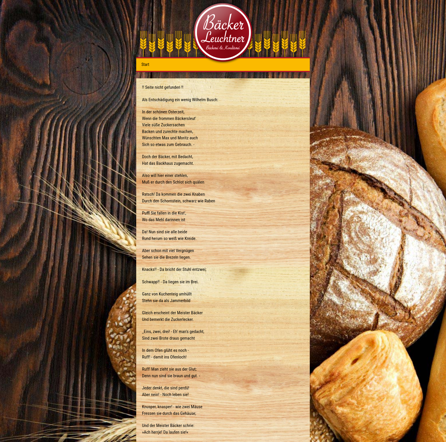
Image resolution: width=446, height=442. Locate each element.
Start (145, 64)
